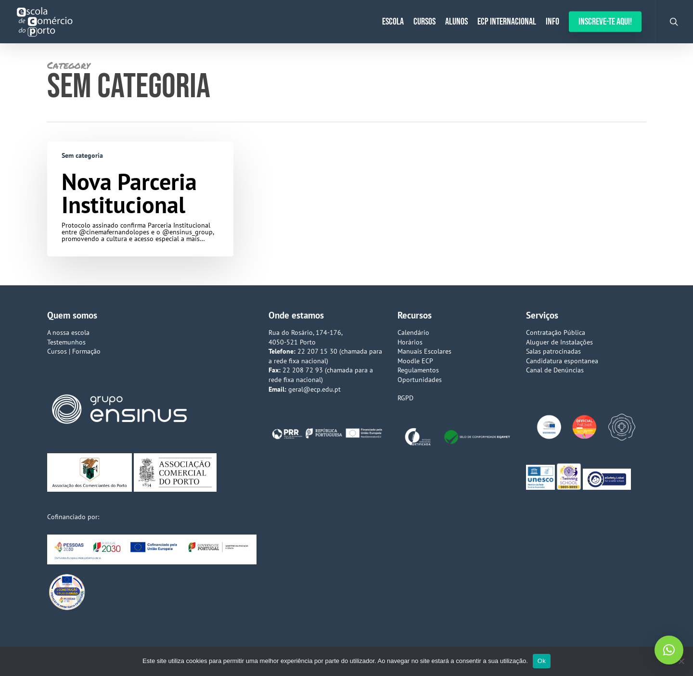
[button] (668, 650)
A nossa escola (68, 332)
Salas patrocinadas (553, 351)
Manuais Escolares (424, 351)
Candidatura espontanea (562, 361)
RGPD (405, 398)
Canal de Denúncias (555, 370)
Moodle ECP (415, 361)
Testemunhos (66, 342)
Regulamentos (418, 370)
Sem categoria (82, 155)
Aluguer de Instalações (559, 342)
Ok (542, 660)
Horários (410, 342)
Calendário (413, 332)
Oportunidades (420, 379)
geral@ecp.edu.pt (314, 389)
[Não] (681, 661)
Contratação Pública (555, 332)
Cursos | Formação (74, 351)
